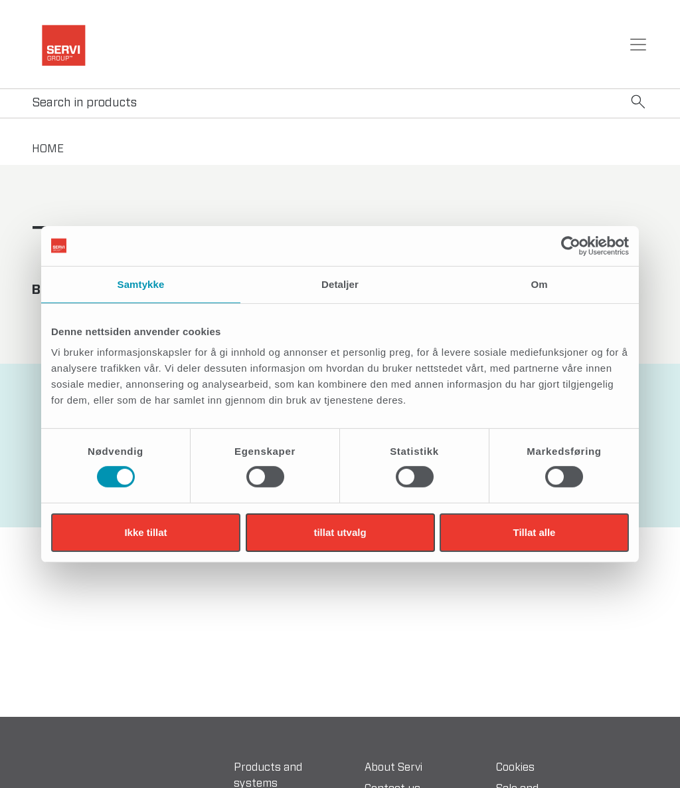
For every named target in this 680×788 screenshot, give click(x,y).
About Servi (393, 767)
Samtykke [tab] (141, 283)
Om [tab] (539, 283)
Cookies (515, 767)
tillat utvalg (339, 532)
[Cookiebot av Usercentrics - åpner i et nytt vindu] (571, 245)
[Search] (340, 103)
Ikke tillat (145, 532)
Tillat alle (534, 532)
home (48, 149)
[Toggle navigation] (638, 45)
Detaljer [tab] (340, 283)
